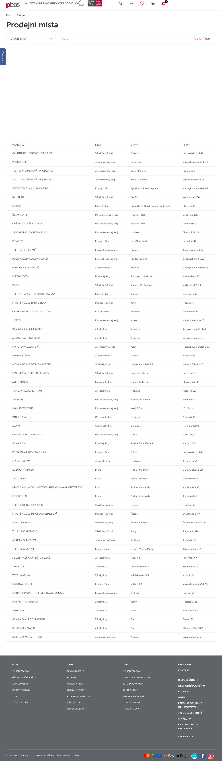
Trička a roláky (20, 702)
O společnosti (187, 681)
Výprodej (93, 5)
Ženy (47, 5)
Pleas (8, 15)
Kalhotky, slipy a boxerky (136, 677)
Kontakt (183, 671)
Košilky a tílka (75, 683)
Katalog (183, 694)
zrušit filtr (203, 38)
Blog (108, 5)
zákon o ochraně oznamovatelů (189, 708)
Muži (32, 5)
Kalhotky (72, 677)
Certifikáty (185, 741)
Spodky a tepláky (21, 690)
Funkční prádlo (20, 671)
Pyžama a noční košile (24, 677)
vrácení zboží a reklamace (188, 731)
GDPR (181, 700)
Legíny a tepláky (76, 690)
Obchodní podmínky (191, 687)
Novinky (77, 5)
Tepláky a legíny (131, 702)
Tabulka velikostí (189, 717)
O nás (123, 5)
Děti (62, 5)
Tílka (14, 696)
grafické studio (67, 760)
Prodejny (184, 664)
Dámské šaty (73, 702)
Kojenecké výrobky (133, 683)
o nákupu (184, 723)
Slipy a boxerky (20, 683)
